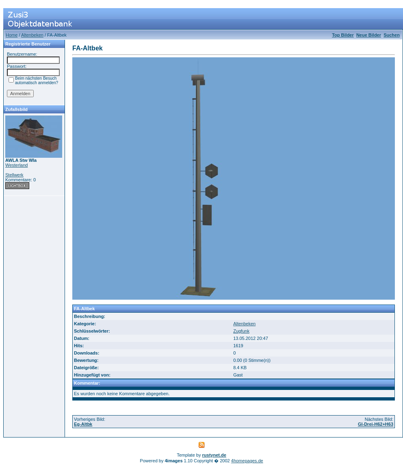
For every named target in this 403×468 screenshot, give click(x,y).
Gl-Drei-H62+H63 (375, 424)
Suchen (392, 35)
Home (11, 35)
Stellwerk (14, 174)
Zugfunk (241, 331)
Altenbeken (32, 35)
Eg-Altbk (83, 424)
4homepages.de (247, 460)
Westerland (16, 165)
